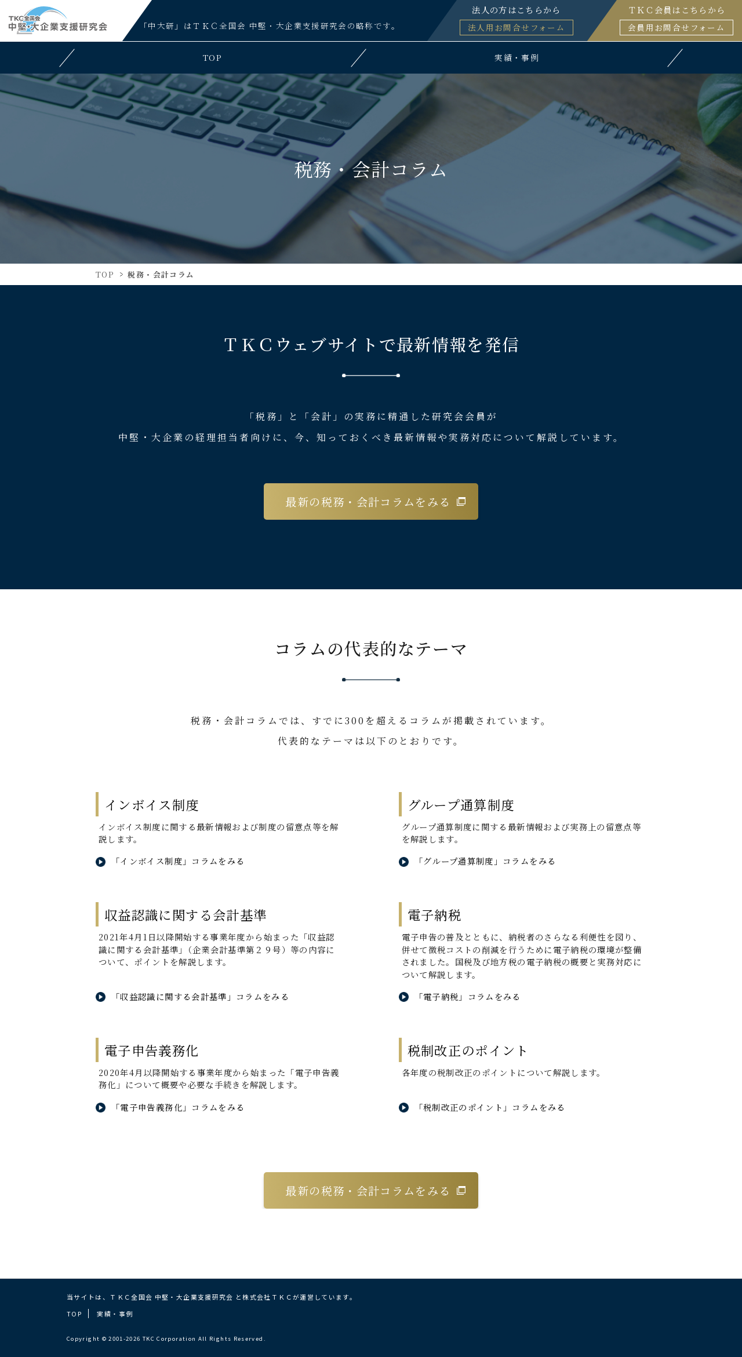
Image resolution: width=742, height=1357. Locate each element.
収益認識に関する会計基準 (185, 914)
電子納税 (434, 914)
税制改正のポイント (468, 1050)
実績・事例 (115, 1313)
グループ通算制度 (461, 804)
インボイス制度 (151, 804)
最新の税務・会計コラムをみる (367, 501)
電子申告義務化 (151, 1050)
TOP (105, 274)
